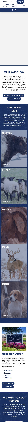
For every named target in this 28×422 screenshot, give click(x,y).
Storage (7, 375)
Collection (8, 371)
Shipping (8, 377)
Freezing (7, 373)
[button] (24, 6)
